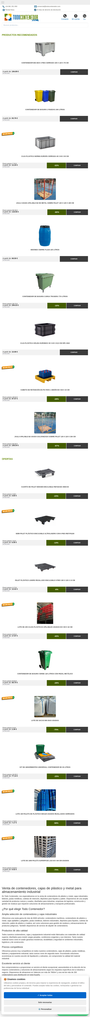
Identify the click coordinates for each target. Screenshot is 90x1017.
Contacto (64, 17)
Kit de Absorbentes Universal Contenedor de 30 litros (45, 767)
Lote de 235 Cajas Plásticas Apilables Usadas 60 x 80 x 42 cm (45, 627)
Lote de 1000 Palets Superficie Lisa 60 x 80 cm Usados (45, 861)
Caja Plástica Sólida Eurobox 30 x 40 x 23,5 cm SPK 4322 (45, 343)
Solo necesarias (45, 1002)
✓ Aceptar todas (45, 995)
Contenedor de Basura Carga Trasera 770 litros (45, 296)
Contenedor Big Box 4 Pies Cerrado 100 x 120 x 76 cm (45, 63)
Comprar (74, 72)
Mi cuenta (76, 17)
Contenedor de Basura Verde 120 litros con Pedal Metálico (45, 674)
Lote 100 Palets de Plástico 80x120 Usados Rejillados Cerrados (45, 814)
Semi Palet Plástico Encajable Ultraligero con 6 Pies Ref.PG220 (45, 534)
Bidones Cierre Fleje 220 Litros (45, 250)
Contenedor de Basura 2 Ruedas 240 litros (45, 109)
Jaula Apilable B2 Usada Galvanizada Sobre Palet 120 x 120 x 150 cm (44, 437)
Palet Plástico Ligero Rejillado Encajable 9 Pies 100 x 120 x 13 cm (45, 580)
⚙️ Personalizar (45, 1009)
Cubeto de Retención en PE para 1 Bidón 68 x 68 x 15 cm (45, 390)
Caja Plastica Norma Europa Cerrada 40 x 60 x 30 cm (45, 156)
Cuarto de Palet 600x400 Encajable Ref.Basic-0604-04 (45, 487)
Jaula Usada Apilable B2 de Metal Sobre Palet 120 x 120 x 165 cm (45, 203)
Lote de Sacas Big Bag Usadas (45, 720)
